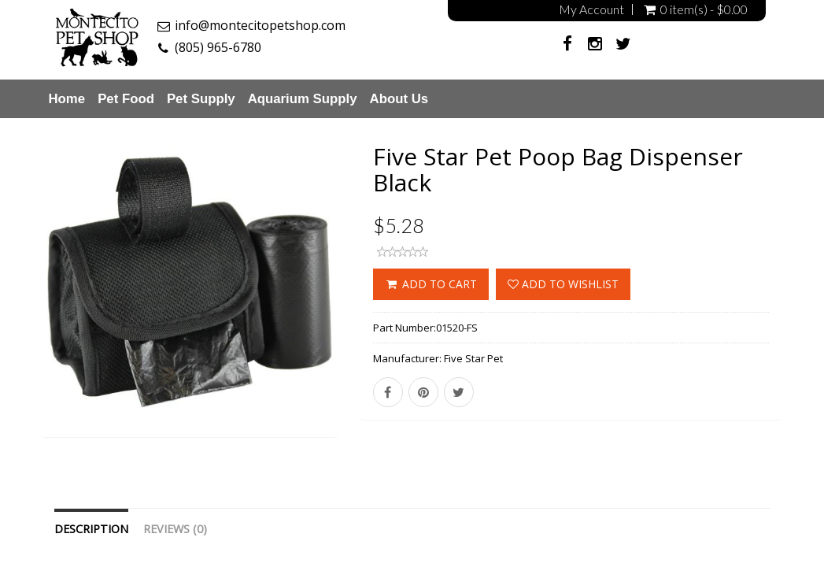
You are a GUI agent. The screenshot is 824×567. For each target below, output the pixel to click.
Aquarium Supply (302, 98)
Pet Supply (201, 98)
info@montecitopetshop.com (260, 25)
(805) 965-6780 (218, 47)
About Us (399, 98)
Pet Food (126, 98)
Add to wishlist (563, 283)
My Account (591, 9)
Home (67, 98)
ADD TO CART (431, 283)
